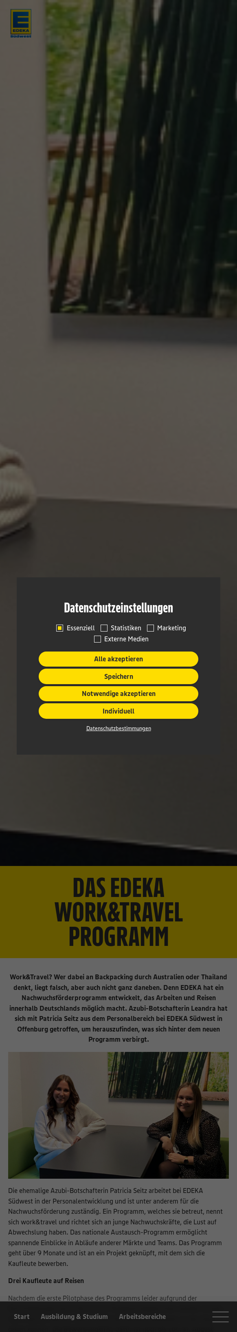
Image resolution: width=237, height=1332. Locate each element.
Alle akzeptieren (118, 659)
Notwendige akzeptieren (119, 693)
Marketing (171, 628)
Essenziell (81, 628)
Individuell (118, 711)
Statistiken (126, 628)
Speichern (118, 676)
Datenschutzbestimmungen (118, 728)
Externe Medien (126, 639)
